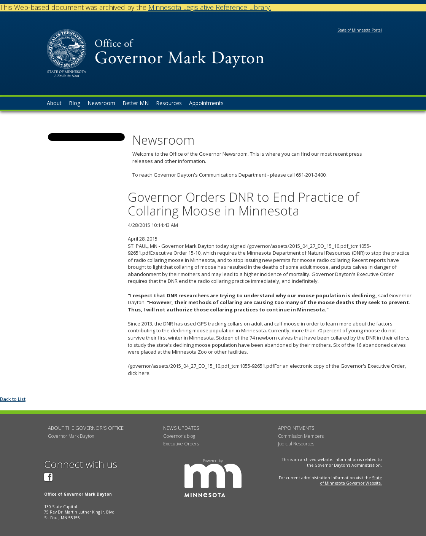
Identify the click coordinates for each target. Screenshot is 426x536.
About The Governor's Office (86, 427)
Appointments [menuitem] (206, 103)
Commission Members (301, 436)
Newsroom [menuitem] (101, 103)
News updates (181, 427)
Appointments (296, 427)
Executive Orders (181, 443)
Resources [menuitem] (169, 103)
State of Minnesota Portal (359, 30)
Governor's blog (179, 436)
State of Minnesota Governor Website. (351, 480)
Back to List (12, 399)
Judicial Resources (296, 443)
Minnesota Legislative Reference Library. (209, 7)
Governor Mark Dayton (71, 436)
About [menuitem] (54, 103)
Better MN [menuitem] (135, 103)
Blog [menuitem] (74, 103)
